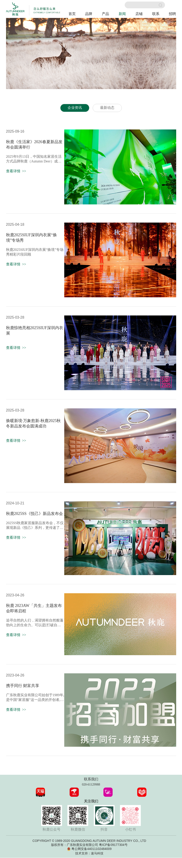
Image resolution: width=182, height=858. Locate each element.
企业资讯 (75, 108)
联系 (155, 14)
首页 (72, 14)
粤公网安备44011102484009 (91, 849)
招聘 (172, 14)
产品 (105, 14)
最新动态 (107, 108)
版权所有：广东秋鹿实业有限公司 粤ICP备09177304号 (89, 845)
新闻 (122, 14)
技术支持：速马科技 (89, 853)
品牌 (88, 14)
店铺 (139, 14)
